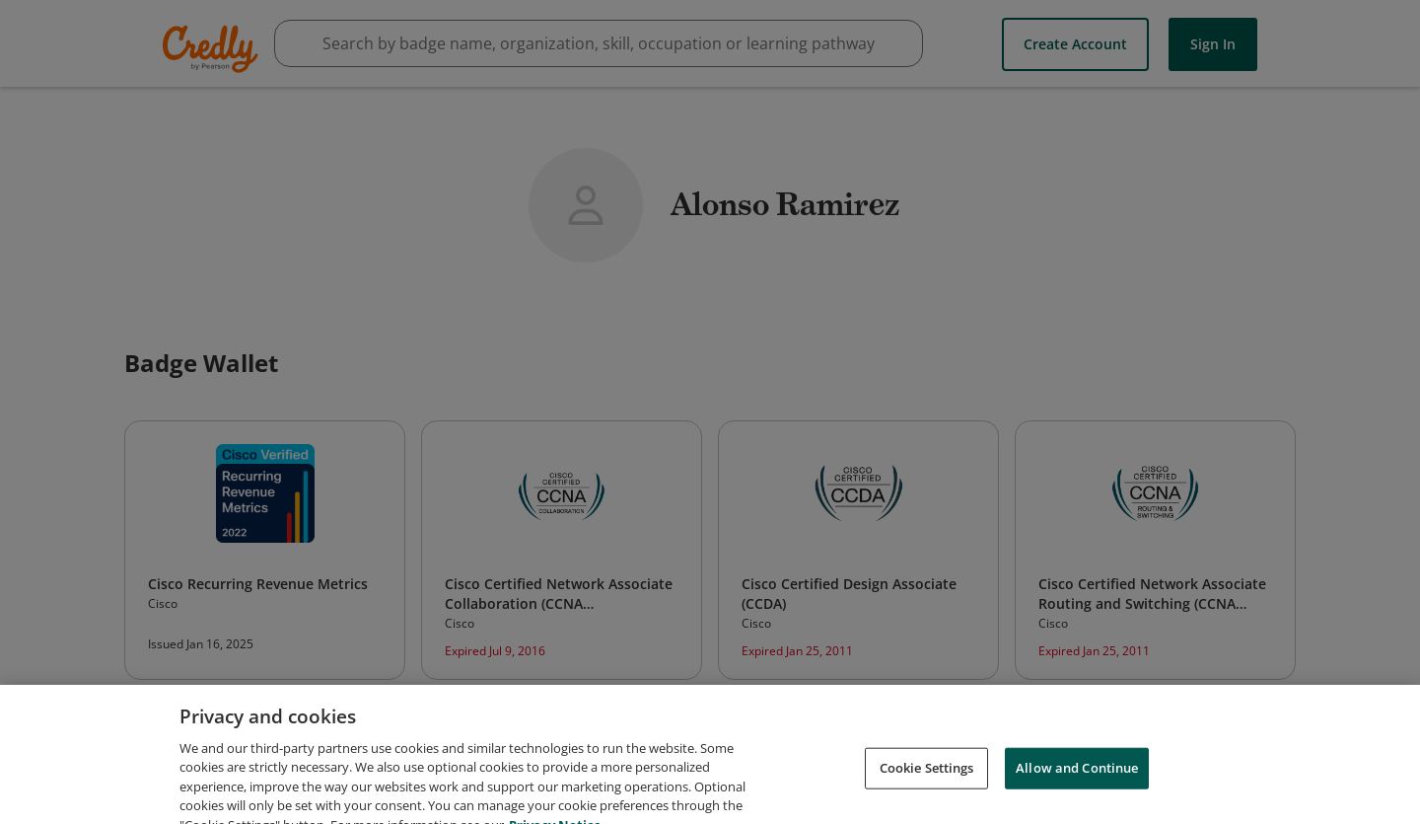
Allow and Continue (1077, 778)
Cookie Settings (927, 778)
